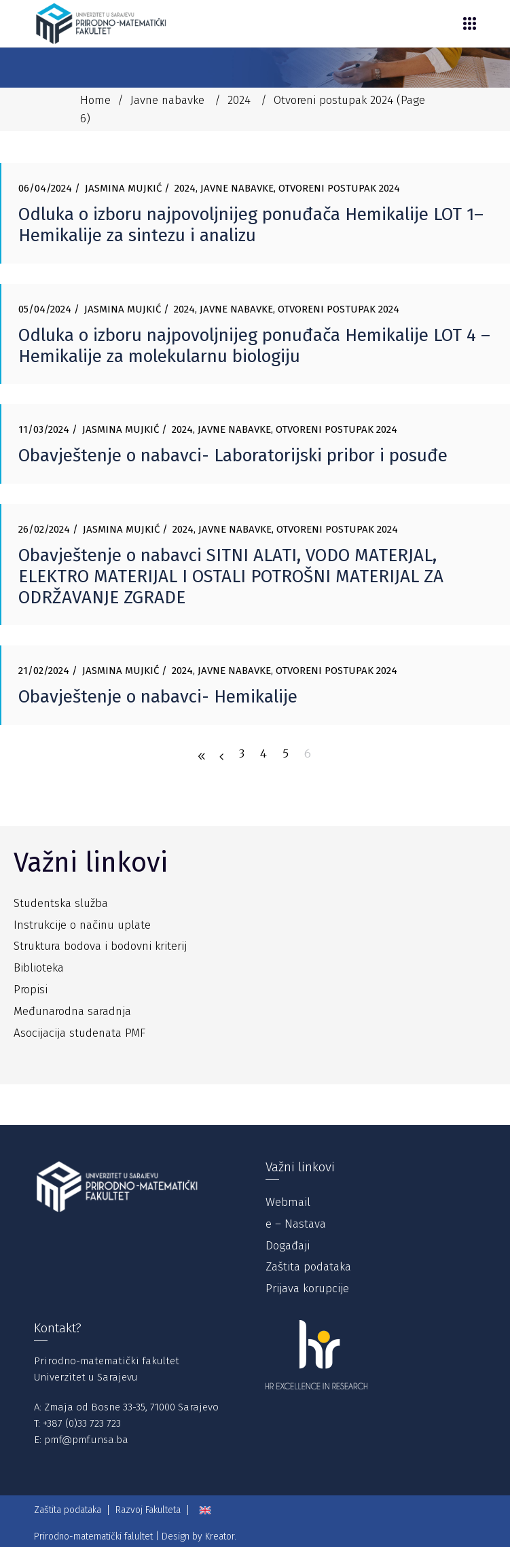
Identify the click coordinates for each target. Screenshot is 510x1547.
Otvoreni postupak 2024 (339, 188)
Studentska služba (61, 903)
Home (95, 100)
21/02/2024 (43, 670)
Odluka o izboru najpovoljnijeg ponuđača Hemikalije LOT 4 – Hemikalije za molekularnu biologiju (254, 346)
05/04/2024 (44, 309)
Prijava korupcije (307, 1288)
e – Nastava (296, 1224)
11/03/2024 (43, 429)
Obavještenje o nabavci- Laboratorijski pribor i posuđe (233, 455)
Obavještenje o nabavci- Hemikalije (157, 696)
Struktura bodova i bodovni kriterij (100, 946)
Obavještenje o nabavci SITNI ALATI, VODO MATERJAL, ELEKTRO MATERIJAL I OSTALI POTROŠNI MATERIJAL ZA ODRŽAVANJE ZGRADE (230, 576)
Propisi (31, 989)
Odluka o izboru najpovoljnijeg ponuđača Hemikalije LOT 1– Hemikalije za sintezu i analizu (251, 225)
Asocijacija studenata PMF (79, 1033)
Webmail (288, 1202)
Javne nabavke (167, 100)
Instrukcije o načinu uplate (82, 925)
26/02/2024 (44, 529)
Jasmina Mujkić (123, 188)
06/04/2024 (45, 188)
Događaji (288, 1246)
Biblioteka (39, 968)
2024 (239, 100)
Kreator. (220, 1536)
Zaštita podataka (308, 1267)
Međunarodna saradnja (72, 1011)
